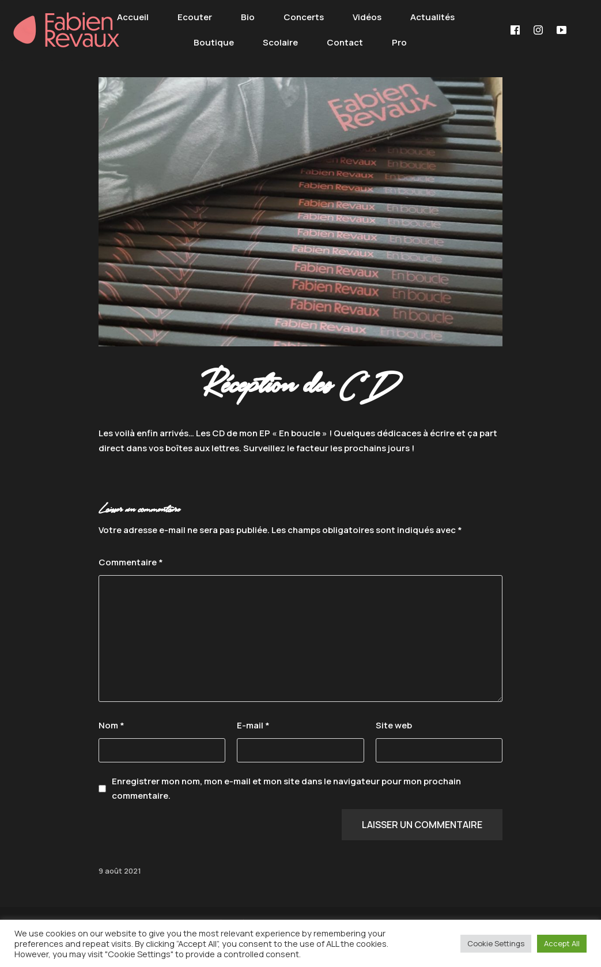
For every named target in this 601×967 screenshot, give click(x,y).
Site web (394, 725)
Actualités (432, 17)
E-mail (253, 725)
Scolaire (280, 42)
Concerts (304, 17)
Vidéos (367, 17)
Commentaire (131, 562)
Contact (345, 42)
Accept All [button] (562, 943)
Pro (399, 42)
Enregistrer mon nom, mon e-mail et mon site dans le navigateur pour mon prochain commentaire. (286, 788)
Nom (111, 725)
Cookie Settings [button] (495, 943)
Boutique (214, 42)
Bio (248, 17)
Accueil (133, 17)
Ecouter (194, 17)
